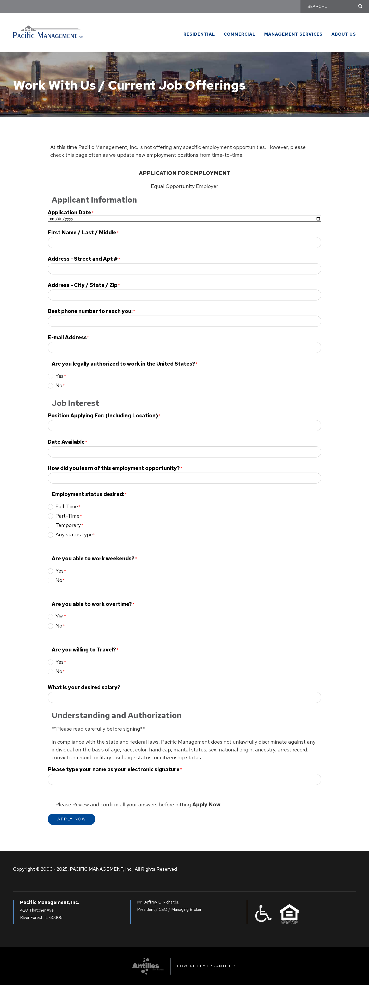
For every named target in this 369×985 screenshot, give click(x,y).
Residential (199, 34)
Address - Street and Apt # (83, 259)
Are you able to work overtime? (92, 604)
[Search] (332, 6)
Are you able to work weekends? (93, 559)
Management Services (293, 34)
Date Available (66, 442)
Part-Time (67, 515)
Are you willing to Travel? (84, 650)
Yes (60, 376)
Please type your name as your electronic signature (114, 770)
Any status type (74, 534)
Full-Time (67, 506)
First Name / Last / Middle (82, 233)
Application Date (69, 213)
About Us (343, 34)
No (59, 385)
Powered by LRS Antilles (207, 966)
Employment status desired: (88, 494)
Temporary (68, 525)
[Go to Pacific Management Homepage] (48, 29)
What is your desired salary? (84, 688)
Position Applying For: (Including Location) (103, 416)
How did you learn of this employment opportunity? (114, 468)
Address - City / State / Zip (83, 285)
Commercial (239, 34)
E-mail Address (67, 338)
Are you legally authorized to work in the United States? (123, 364)
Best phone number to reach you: (90, 311)
